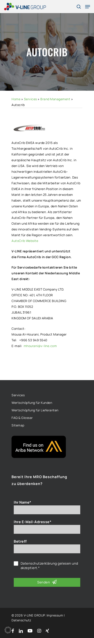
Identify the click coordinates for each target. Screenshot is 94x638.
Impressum (55, 615)
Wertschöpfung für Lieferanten (35, 410)
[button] (8, 630)
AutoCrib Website (25, 241)
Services (30, 99)
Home (16, 99)
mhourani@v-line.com (40, 346)
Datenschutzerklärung (39, 563)
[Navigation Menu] (87, 6)
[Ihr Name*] (47, 509)
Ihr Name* (22, 502)
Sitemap (18, 425)
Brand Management (55, 99)
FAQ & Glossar (22, 418)
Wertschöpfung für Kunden (32, 402)
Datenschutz (21, 620)
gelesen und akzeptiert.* (49, 565)
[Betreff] (47, 548)
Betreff (20, 541)
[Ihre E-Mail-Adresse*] (47, 529)
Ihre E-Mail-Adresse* (32, 522)
